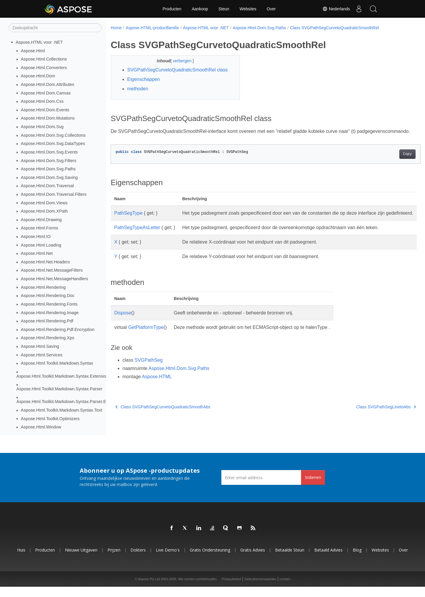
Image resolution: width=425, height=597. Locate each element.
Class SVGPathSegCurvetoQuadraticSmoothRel (334, 27)
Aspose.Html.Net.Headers (45, 262)
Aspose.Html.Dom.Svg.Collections (53, 135)
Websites (248, 8)
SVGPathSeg (149, 381)
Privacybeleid (231, 589)
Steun (223, 8)
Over (271, 8)
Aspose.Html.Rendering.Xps (47, 338)
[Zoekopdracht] (55, 28)
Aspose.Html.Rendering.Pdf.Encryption (58, 329)
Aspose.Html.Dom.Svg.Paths (48, 169)
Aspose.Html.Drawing (41, 220)
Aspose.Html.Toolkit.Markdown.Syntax (57, 363)
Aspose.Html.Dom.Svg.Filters (48, 160)
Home (116, 27)
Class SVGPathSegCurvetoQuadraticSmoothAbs (162, 428)
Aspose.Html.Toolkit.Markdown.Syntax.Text (61, 410)
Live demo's (168, 560)
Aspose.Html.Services (42, 355)
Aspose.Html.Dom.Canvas (46, 93)
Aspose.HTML (157, 397)
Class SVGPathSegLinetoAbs (365, 428)
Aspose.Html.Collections (44, 59)
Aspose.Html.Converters (44, 68)
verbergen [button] (178, 60)
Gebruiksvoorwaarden (260, 589)
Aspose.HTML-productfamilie (152, 27)
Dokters (138, 560)
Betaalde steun (289, 560)
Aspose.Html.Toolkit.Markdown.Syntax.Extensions (64, 376)
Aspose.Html (33, 50)
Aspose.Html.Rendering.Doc (48, 295)
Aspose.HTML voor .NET (39, 42)
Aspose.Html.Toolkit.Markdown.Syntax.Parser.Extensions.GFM (76, 401)
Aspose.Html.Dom (38, 76)
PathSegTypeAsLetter (137, 248)
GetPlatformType (146, 348)
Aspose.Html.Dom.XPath (44, 211)
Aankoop (200, 8)
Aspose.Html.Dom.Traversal (47, 186)
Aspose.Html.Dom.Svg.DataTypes (53, 143)
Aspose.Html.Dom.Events (45, 110)
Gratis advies (252, 560)
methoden (137, 95)
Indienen (313, 487)
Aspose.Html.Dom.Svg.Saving (49, 177)
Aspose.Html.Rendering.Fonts (49, 304)
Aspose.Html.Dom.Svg (42, 127)
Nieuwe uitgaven (81, 560)
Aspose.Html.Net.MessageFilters (52, 270)
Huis (21, 560)
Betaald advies (328, 560)
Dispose (122, 334)
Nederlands (336, 9)
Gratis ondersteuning (210, 560)
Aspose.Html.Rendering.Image (50, 312)
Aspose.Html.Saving (40, 346)
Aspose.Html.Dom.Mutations (48, 118)
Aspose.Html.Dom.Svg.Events (49, 152)
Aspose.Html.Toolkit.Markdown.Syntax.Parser (59, 389)
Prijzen (113, 560)
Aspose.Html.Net (37, 253)
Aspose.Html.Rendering (43, 287)
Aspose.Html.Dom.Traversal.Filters (54, 194)
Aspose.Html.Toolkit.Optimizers (50, 418)
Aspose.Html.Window (41, 427)
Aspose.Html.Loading (41, 245)
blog (357, 560)
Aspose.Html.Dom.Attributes (47, 84)
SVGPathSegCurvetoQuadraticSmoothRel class (171, 73)
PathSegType (128, 227)
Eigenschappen (143, 86)
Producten (172, 8)
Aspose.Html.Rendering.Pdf (47, 321)
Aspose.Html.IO (36, 236)
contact (285, 589)
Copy (386, 168)
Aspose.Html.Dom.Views (44, 202)
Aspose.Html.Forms (39, 228)
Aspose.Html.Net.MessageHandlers (54, 279)
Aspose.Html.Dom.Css (42, 101)
